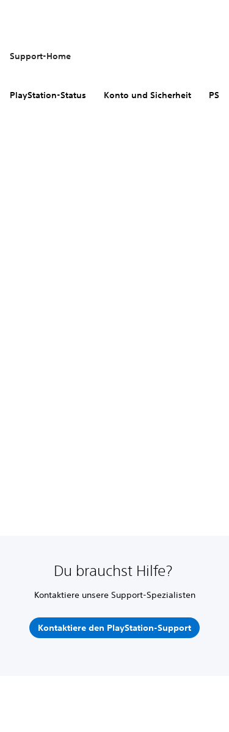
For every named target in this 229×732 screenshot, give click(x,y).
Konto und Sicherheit (147, 95)
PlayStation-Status (48, 95)
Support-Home (40, 56)
